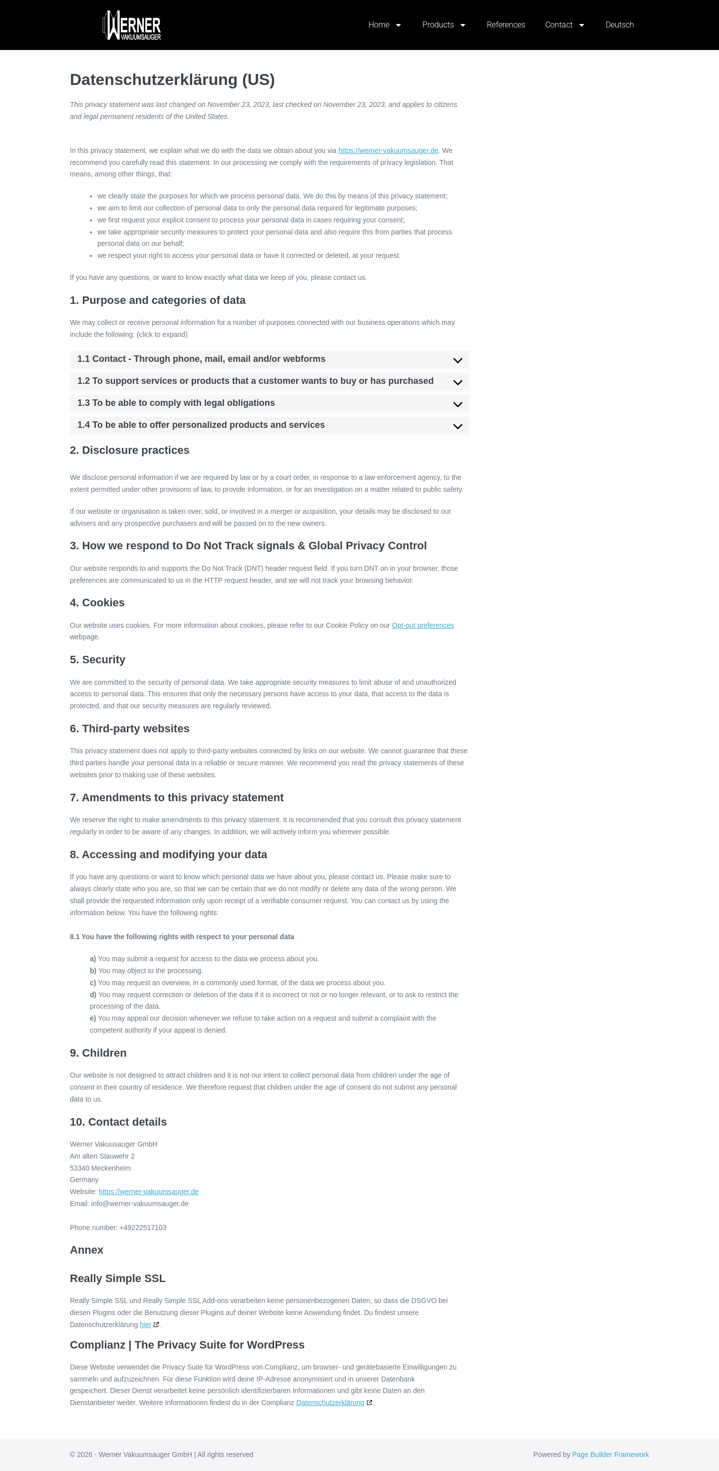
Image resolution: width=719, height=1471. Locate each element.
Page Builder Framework (610, 1455)
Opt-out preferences (423, 625)
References (506, 24)
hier (145, 1325)
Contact (565, 25)
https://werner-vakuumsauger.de (388, 150)
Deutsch (620, 24)
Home (385, 25)
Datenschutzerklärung (330, 1403)
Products (444, 25)
